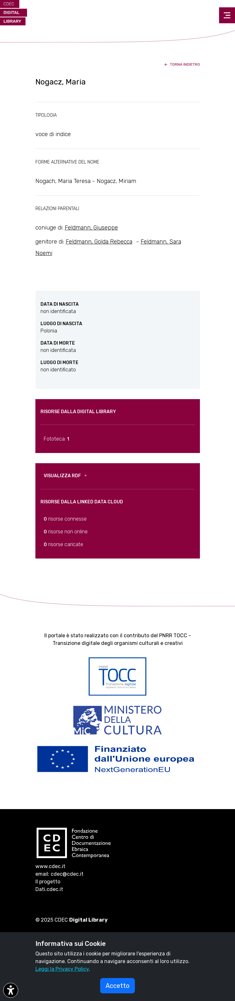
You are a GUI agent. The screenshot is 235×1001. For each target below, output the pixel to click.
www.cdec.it (50, 866)
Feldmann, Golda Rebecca (99, 241)
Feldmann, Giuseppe (91, 227)
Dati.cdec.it (49, 889)
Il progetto (47, 882)
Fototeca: (56, 439)
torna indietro (181, 64)
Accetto (117, 986)
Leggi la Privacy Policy (62, 969)
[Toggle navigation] (227, 15)
